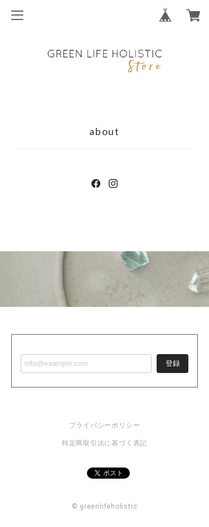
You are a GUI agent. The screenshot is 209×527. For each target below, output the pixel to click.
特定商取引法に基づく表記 (104, 443)
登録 (173, 363)
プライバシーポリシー (104, 425)
